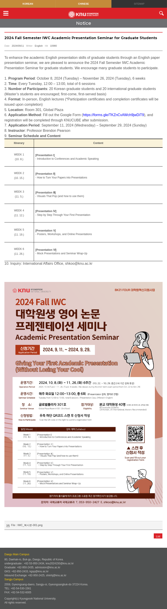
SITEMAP (139, 3)
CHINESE (83, 3)
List (158, 600)
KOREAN (28, 3)
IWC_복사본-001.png (29, 588)
